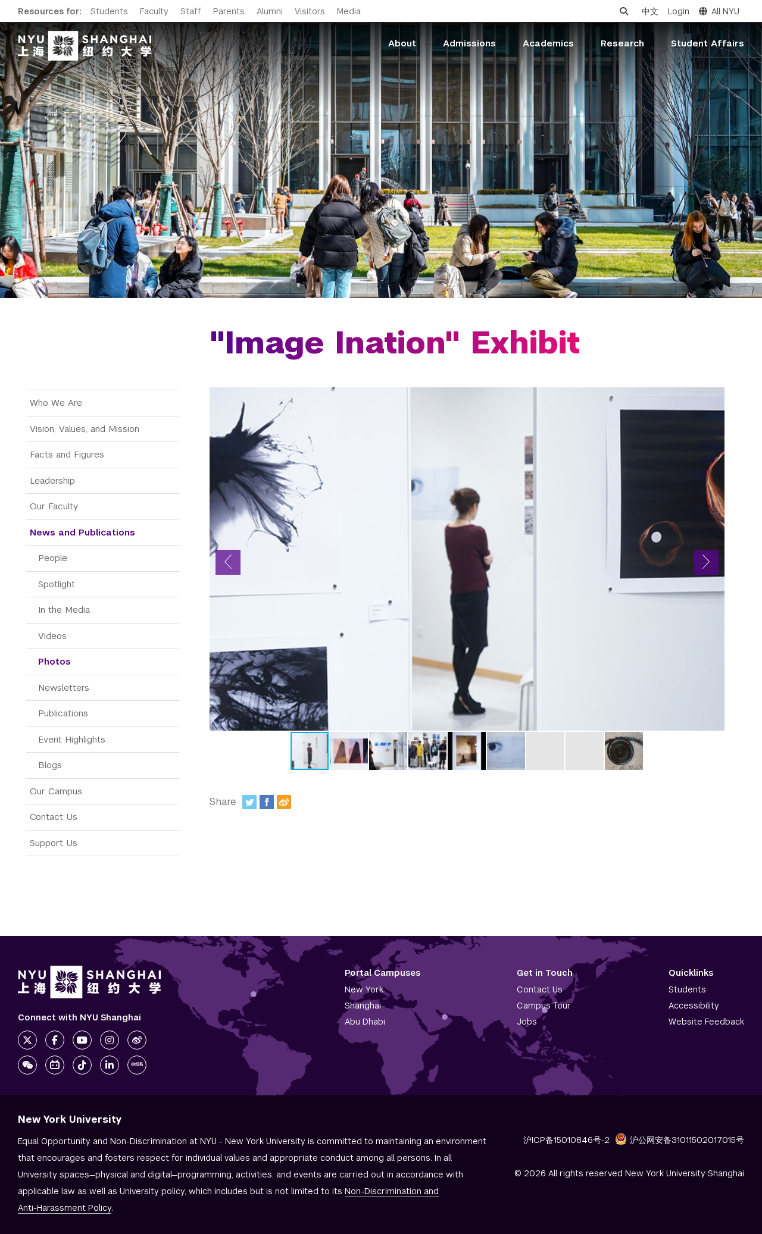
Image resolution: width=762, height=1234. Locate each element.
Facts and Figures (67, 454)
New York (364, 989)
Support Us (53, 842)
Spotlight (56, 584)
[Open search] (624, 11)
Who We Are (56, 402)
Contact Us (53, 816)
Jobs (527, 1021)
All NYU (719, 11)
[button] (228, 562)
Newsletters (63, 687)
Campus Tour (544, 1005)
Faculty (154, 11)
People (52, 557)
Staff (190, 11)
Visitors (310, 11)
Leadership (52, 480)
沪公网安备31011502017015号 (679, 1140)
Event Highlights (71, 739)
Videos (52, 635)
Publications (63, 713)
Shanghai (363, 1005)
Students (109, 11)
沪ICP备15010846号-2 (566, 1140)
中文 (650, 11)
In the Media (64, 609)
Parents (229, 11)
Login (678, 11)
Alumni (270, 11)
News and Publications (82, 532)
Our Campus (56, 791)
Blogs (50, 765)
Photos (54, 661)
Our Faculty (54, 506)
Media (349, 11)
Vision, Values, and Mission (84, 428)
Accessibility (694, 1005)
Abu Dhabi (365, 1021)
